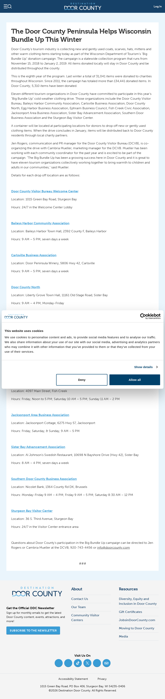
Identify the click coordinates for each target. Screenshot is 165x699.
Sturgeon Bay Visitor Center (31, 511)
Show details (143, 367)
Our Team (78, 607)
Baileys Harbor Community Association (40, 223)
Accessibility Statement (73, 679)
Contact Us (79, 599)
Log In (158, 6)
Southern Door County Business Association (44, 479)
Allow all (135, 379)
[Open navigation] (7, 6)
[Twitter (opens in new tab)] (87, 663)
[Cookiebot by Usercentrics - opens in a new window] (142, 316)
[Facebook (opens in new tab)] (59, 663)
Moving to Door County (136, 628)
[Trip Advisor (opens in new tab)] (107, 663)
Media (123, 636)
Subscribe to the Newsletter (33, 630)
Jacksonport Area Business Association (40, 415)
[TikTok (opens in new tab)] (78, 663)
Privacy (102, 679)
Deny (82, 379)
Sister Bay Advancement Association (38, 447)
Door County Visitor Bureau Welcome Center (44, 191)
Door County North (25, 287)
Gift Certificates (130, 612)
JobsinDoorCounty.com (137, 620)
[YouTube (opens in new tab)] (97, 663)
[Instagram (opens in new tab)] (68, 663)
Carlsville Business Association (33, 255)
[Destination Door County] (83, 6)
